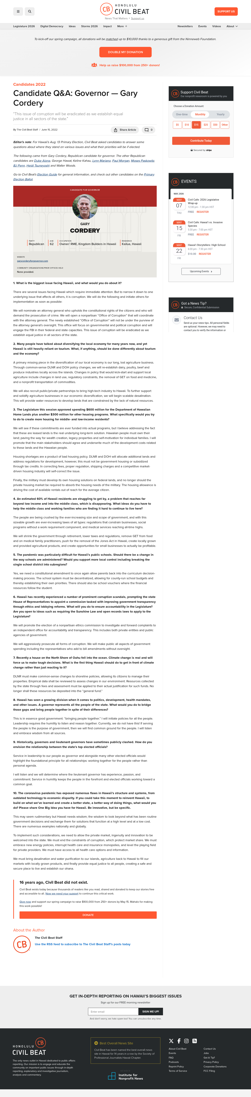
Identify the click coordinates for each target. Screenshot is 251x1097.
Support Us (226, 11)
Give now (25, 902)
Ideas (72, 26)
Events (202, 26)
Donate (88, 915)
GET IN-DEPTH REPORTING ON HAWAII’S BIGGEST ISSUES (126, 996)
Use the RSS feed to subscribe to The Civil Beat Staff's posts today (82, 944)
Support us (137, 18)
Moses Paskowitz (142, 160)
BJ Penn (19, 165)
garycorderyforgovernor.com (32, 261)
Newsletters (185, 26)
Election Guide (47, 174)
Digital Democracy (51, 26)
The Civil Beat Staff (27, 129)
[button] (18, 11)
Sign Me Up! (150, 1012)
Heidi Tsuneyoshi (38, 165)
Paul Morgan (120, 160)
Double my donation (125, 52)
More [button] (122, 26)
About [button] (232, 26)
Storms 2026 (89, 26)
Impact (107, 26)
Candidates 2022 (29, 84)
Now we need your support (61, 893)
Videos (216, 26)
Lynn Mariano (101, 160)
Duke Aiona (42, 160)
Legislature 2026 (24, 26)
